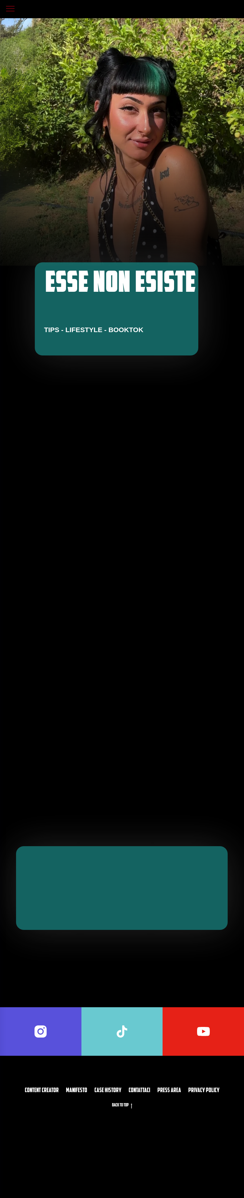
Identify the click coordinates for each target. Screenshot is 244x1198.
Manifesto (76, 1136)
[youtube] (203, 1077)
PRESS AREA (169, 1136)
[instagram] (40, 1077)
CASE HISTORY (107, 1136)
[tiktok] (122, 1077)
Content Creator (42, 1136)
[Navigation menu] (10, 9)
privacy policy (203, 1136)
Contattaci (139, 1136)
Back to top (122, 1151)
